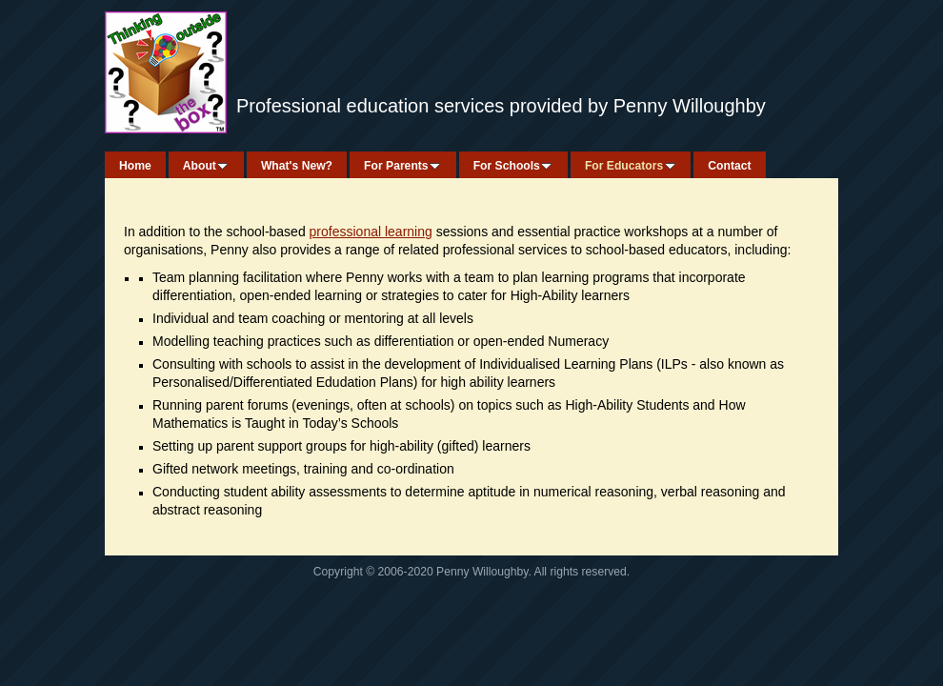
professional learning (371, 231)
